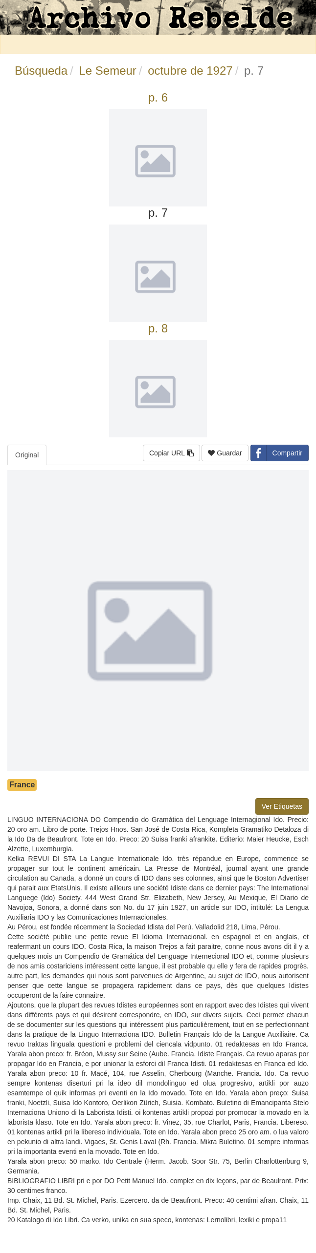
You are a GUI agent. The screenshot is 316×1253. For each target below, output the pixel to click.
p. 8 (158, 328)
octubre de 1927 (190, 70)
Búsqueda (41, 70)
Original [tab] (27, 455)
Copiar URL (171, 453)
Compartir (276, 453)
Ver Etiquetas (282, 806)
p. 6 (158, 97)
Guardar (225, 453)
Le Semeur (107, 70)
